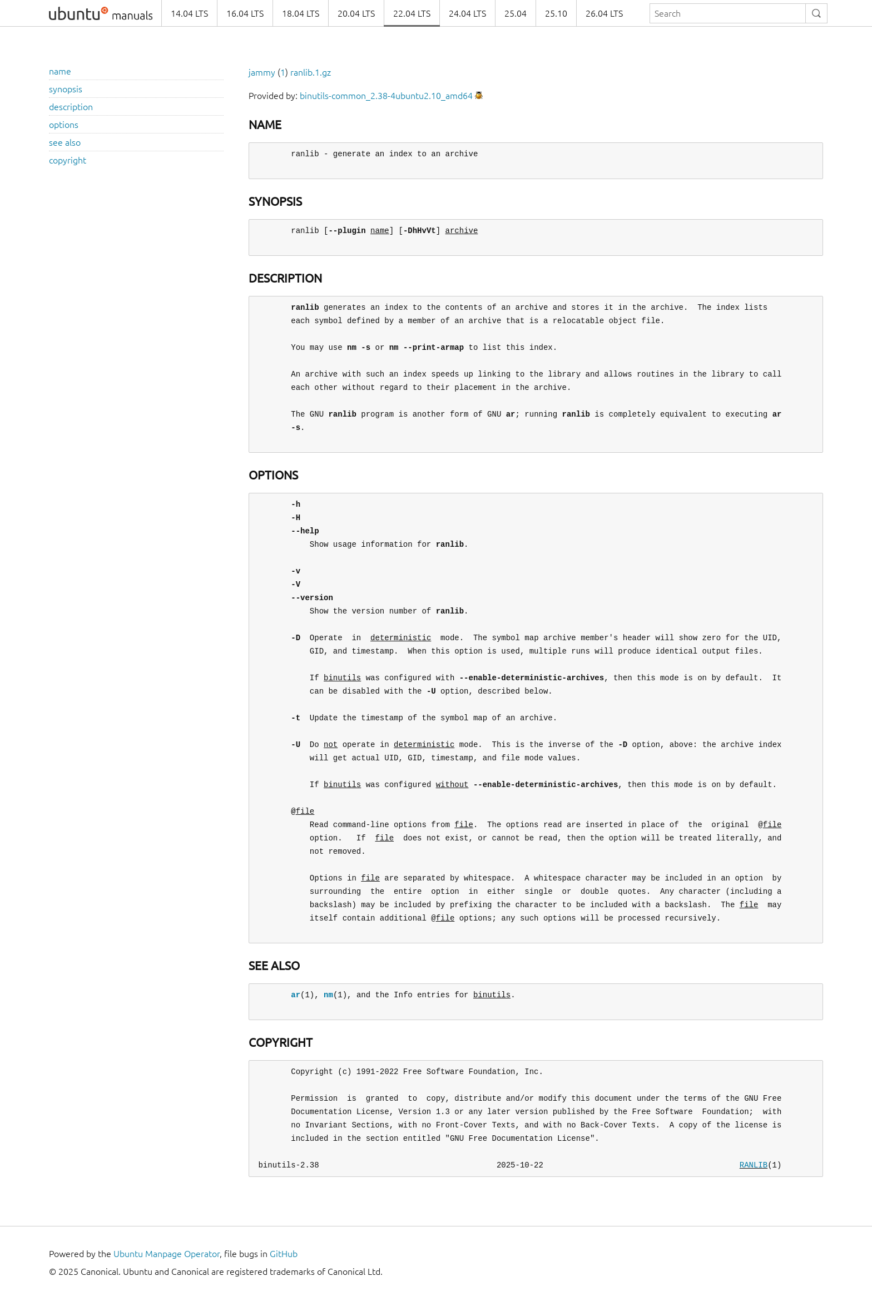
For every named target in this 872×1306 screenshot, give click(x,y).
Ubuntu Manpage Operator (166, 1254)
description (71, 107)
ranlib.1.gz (310, 72)
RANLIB (753, 1165)
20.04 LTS (356, 13)
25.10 (556, 13)
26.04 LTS (604, 13)
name (60, 71)
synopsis (65, 89)
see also (65, 142)
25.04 (515, 13)
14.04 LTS (189, 13)
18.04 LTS (300, 13)
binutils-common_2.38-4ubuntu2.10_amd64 (386, 96)
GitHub (284, 1254)
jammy (262, 72)
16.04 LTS (245, 13)
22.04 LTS (411, 13)
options (63, 125)
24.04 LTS (467, 13)
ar (295, 995)
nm (328, 995)
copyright (67, 160)
